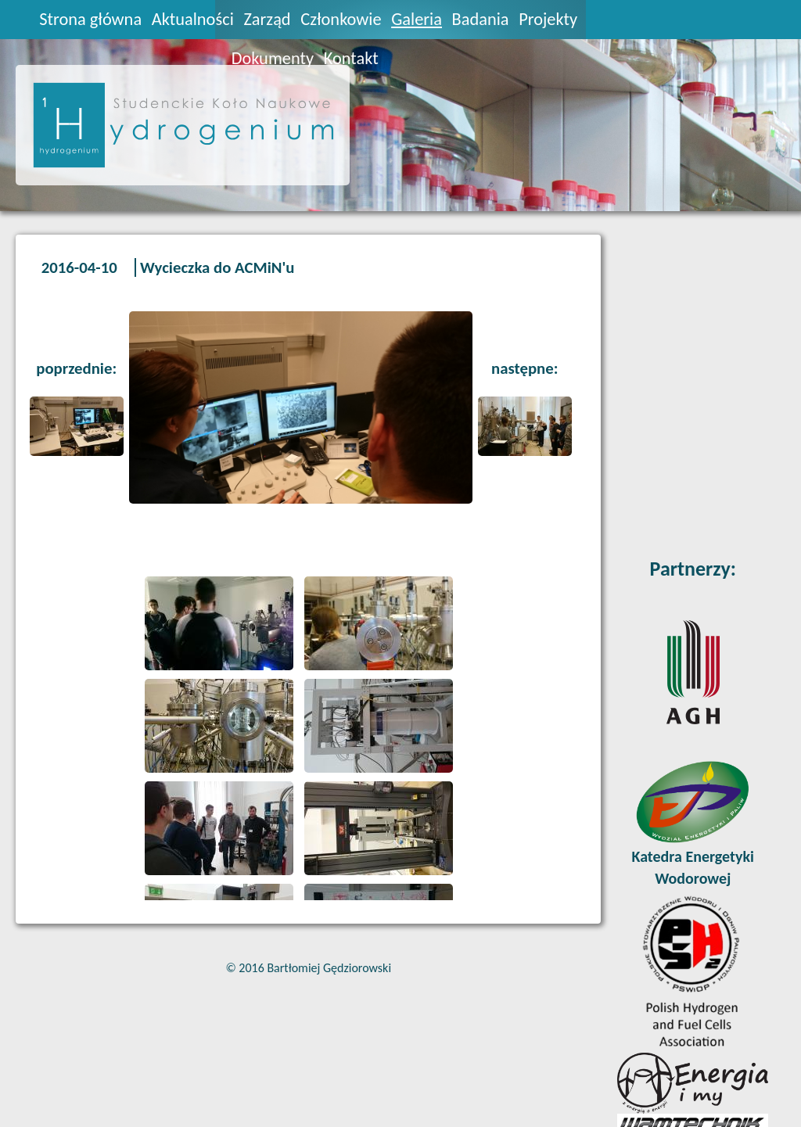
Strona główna (90, 19)
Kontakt (351, 58)
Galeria (416, 19)
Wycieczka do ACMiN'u (217, 267)
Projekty (548, 19)
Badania (480, 19)
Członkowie (340, 19)
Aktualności (193, 19)
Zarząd (266, 19)
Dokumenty (273, 58)
